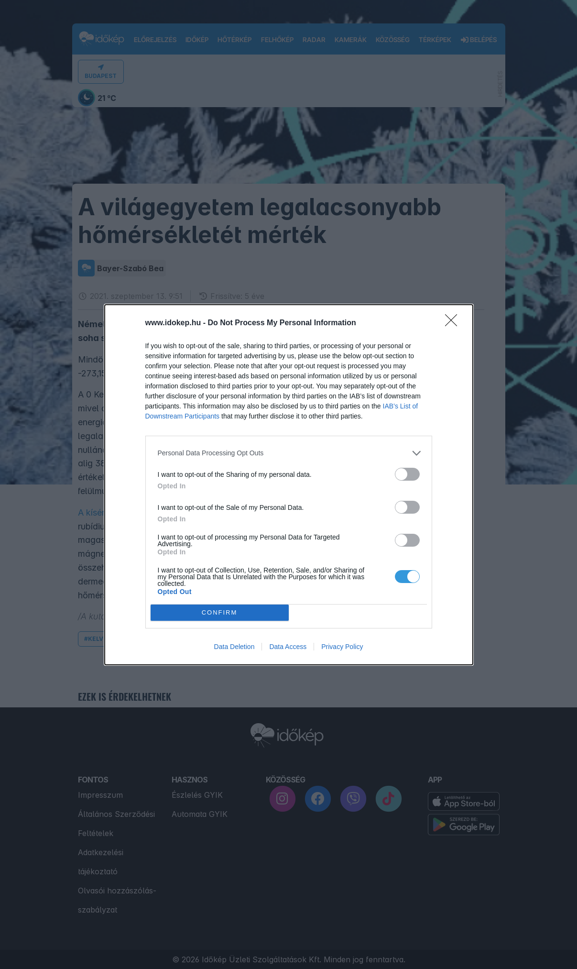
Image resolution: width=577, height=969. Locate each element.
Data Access (287, 646)
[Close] (454, 323)
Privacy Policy (342, 646)
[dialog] (289, 485)
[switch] (407, 474)
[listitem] (289, 453)
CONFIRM (220, 612)
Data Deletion (234, 646)
